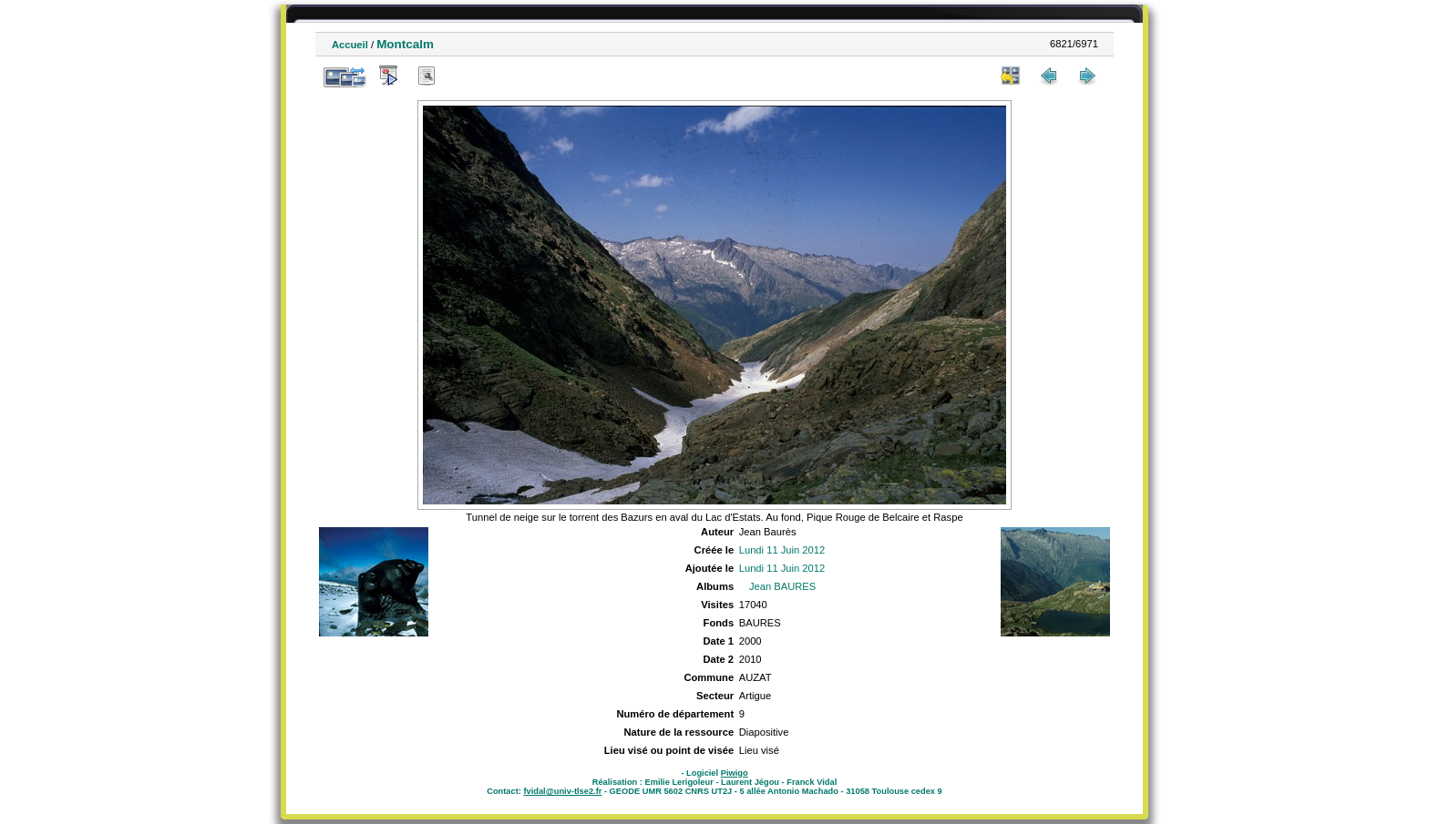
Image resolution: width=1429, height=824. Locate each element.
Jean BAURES (782, 586)
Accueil (350, 44)
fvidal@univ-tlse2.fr (562, 791)
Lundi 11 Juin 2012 (782, 549)
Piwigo (734, 773)
